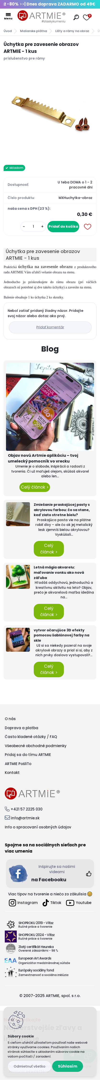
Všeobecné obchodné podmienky (36, 745)
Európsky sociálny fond (36, 970)
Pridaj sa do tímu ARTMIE (28, 754)
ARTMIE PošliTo (18, 763)
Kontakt (12, 772)
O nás (10, 718)
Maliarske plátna (33, 31)
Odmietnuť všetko (29, 1066)
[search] (76, 17)
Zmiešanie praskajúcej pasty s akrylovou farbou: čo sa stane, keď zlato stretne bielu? (62, 509)
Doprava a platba (21, 727)
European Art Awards (34, 958)
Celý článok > (35, 487)
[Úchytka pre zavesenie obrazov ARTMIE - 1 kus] (50, 111)
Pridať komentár (50, 327)
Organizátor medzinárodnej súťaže (44, 963)
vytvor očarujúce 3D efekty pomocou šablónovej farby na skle (61, 635)
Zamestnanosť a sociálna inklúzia (43, 975)
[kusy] (33, 226)
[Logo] (41, 17)
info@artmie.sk (25, 818)
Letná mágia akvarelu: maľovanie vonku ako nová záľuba (59, 572)
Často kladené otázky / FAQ (31, 736)
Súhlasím (67, 1066)
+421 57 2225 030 (27, 809)
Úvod (8, 31)
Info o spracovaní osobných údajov (38, 827)
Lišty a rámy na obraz (72, 31)
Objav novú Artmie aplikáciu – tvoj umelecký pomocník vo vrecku (43, 458)
